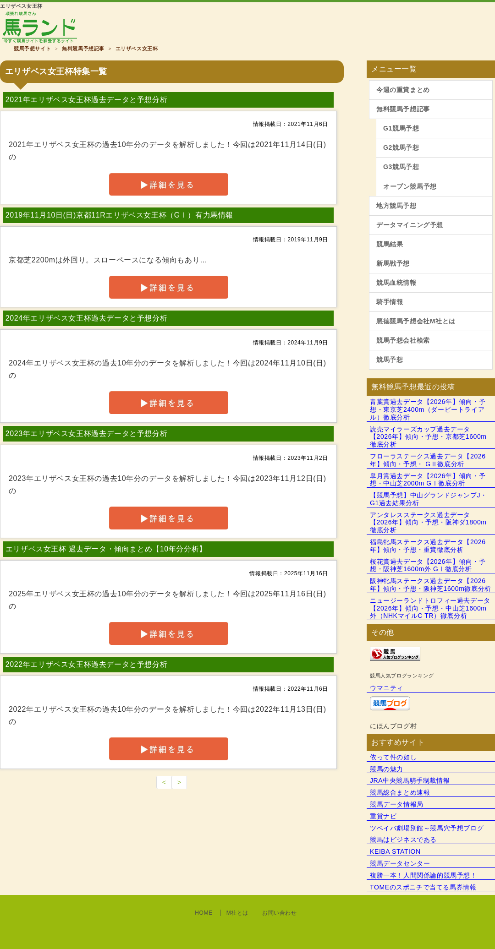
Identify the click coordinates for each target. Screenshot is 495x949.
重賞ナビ (383, 816)
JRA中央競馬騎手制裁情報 (410, 780)
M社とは (237, 913)
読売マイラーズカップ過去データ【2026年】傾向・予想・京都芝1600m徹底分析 (428, 436)
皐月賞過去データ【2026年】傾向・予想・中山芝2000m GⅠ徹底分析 (428, 479)
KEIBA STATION (395, 851)
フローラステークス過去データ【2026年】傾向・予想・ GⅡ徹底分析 (428, 460)
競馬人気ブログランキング (402, 675)
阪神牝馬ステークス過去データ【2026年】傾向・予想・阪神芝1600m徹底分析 (430, 584)
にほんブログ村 (393, 726)
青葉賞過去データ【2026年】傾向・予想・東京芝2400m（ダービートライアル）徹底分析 (428, 409)
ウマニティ (386, 688)
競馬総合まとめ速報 (400, 792)
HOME (203, 913)
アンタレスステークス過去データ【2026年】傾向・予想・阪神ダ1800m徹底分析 (428, 522)
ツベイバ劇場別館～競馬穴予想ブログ (427, 828)
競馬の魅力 (386, 769)
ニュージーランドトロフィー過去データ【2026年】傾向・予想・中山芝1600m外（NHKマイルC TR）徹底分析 (430, 608)
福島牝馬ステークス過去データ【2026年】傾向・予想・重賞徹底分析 (428, 545)
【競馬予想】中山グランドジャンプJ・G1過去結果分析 (428, 499)
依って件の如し (393, 757)
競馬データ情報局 (397, 804)
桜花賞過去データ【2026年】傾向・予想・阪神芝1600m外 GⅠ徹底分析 (428, 565)
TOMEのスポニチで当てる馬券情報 (423, 887)
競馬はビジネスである (403, 839)
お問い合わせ (279, 913)
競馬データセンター (400, 863)
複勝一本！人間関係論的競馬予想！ (423, 875)
